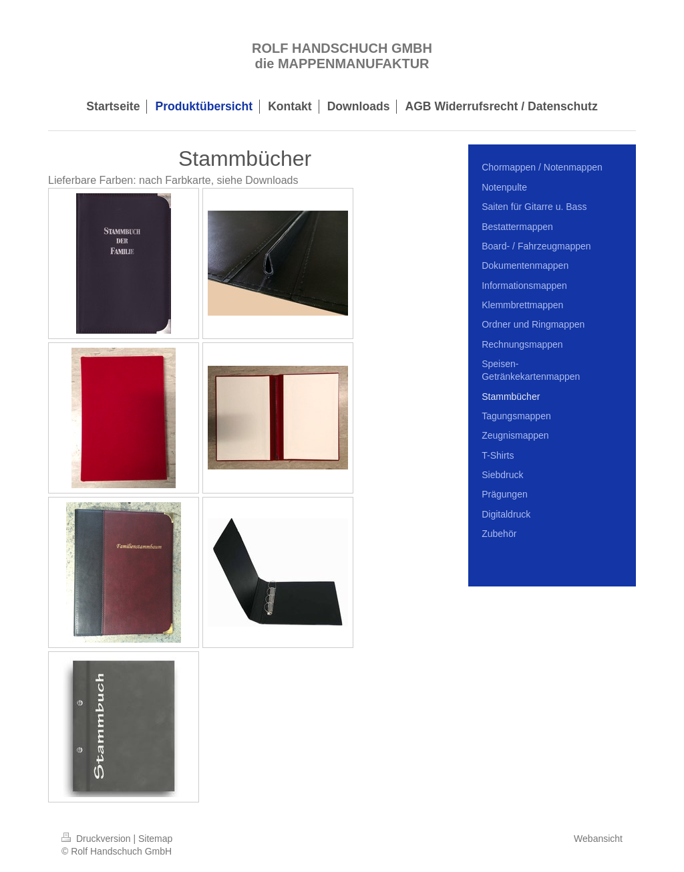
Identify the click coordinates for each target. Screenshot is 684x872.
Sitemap (155, 838)
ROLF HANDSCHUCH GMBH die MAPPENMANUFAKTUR (342, 56)
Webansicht (598, 838)
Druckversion (97, 838)
